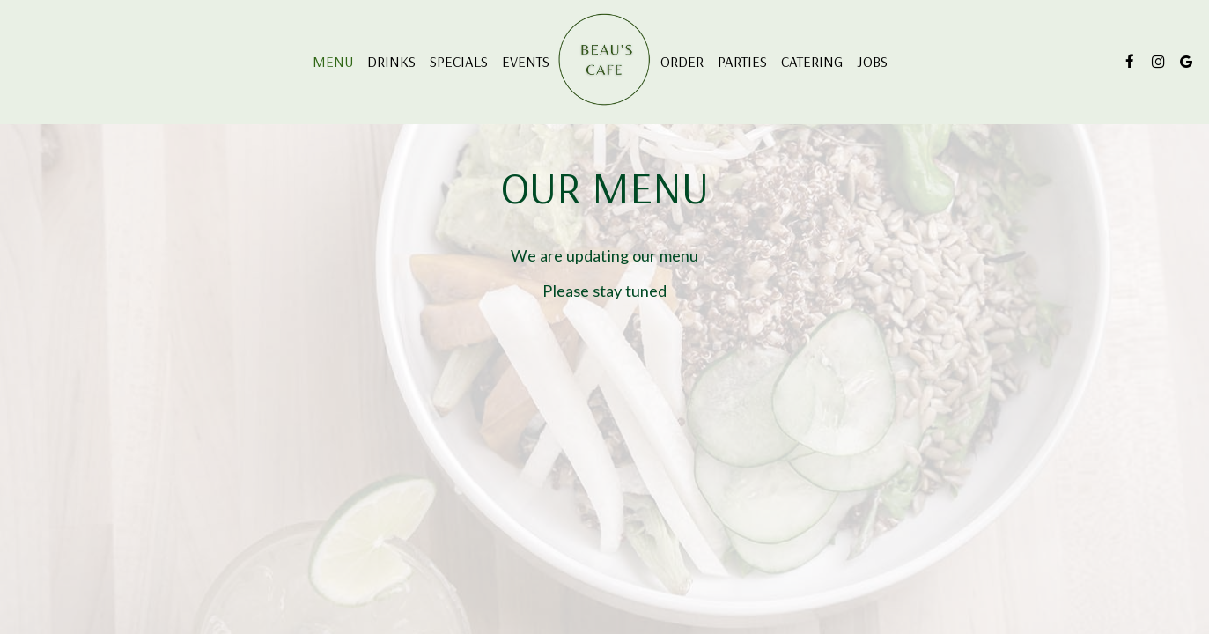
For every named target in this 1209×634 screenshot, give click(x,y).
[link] (605, 60)
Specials (459, 61)
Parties (742, 61)
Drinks (391, 61)
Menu (333, 61)
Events (525, 61)
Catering (812, 61)
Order (682, 61)
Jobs (872, 61)
